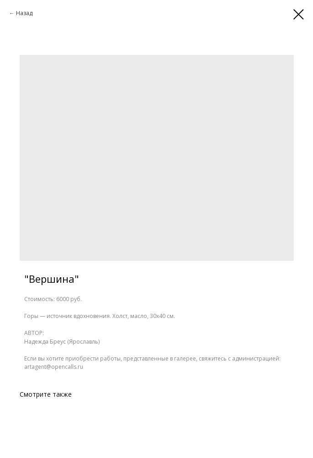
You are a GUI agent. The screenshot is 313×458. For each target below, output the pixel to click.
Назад (24, 13)
